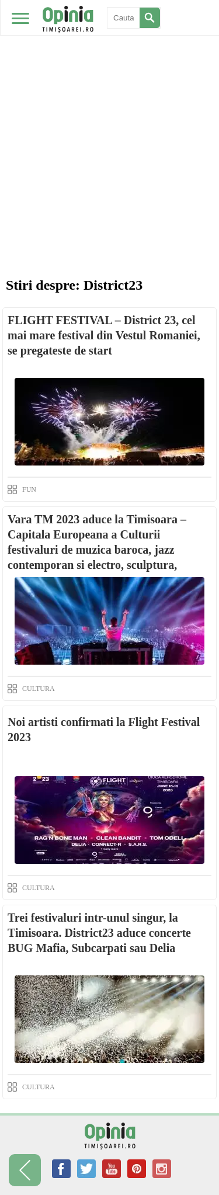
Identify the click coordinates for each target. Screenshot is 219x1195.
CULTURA (38, 689)
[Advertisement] (109, 115)
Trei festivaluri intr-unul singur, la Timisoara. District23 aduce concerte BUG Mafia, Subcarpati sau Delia (99, 932)
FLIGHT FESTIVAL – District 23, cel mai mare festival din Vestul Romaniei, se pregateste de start (104, 335)
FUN (29, 489)
